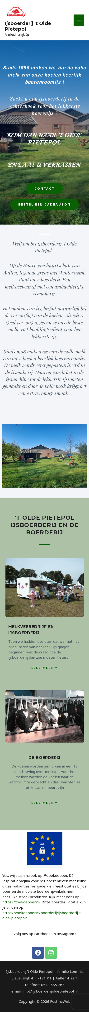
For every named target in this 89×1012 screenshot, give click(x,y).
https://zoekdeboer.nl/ (21, 902)
